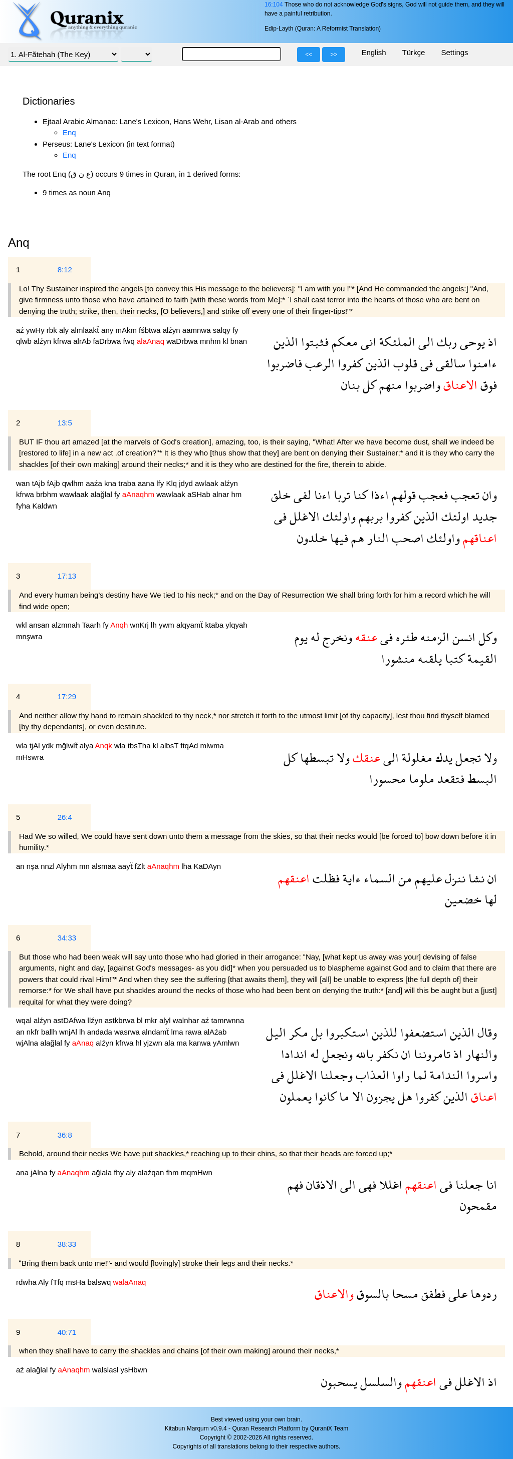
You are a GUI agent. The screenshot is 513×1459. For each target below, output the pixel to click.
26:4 (65, 817)
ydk (49, 745)
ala (170, 1043)
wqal (25, 1020)
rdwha (27, 1282)
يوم (301, 637)
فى (425, 363)
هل (403, 1096)
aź (21, 330)
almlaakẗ (86, 330)
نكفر (385, 1054)
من (403, 878)
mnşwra (29, 636)
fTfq (58, 1282)
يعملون (296, 1096)
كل (368, 384)
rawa (194, 1032)
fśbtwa (151, 330)
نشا (474, 878)
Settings (454, 52)
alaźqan (152, 1172)
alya (87, 745)
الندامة (445, 1075)
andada (100, 1032)
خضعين (463, 899)
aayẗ (126, 866)
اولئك (453, 516)
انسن (462, 637)
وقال (485, 1032)
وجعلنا (335, 1075)
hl (140, 1043)
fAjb (54, 483)
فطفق (431, 1293)
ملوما (420, 778)
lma (178, 1032)
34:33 (67, 937)
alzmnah (67, 625)
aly (65, 330)
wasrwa (128, 1032)
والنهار (479, 1054)
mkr (152, 1020)
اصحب (406, 538)
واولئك (338, 516)
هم (356, 538)
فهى (366, 1184)
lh (155, 625)
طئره (405, 637)
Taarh (92, 625)
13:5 (65, 422)
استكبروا (346, 1032)
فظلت (325, 878)
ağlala (103, 1172)
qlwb (25, 341)
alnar (221, 494)
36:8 (65, 1135)
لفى (301, 494)
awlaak (207, 483)
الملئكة (395, 341)
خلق (281, 494)
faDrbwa (108, 341)
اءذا (378, 494)
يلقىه (428, 658)
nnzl (48, 866)
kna (111, 483)
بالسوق (371, 1293)
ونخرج (336, 637)
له (314, 637)
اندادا (294, 1054)
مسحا (403, 1293)
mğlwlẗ (68, 745)
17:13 (67, 576)
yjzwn (153, 1043)
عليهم (427, 878)
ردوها (482, 1293)
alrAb (83, 341)
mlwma (212, 745)
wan (24, 483)
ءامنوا (481, 363)
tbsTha (140, 745)
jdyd (187, 483)
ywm (167, 625)
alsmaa (105, 866)
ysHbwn (133, 1369)
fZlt (141, 866)
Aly (44, 1282)
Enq (69, 132)
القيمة (480, 658)
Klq (172, 483)
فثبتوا (313, 341)
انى (367, 341)
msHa (76, 1282)
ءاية (350, 878)
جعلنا (467, 1184)
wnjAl (69, 1032)
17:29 (67, 696)
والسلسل (379, 1381)
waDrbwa (183, 341)
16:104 (274, 4)
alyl (166, 1020)
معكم (343, 341)
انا (490, 1184)
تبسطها (315, 757)
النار (376, 538)
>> (333, 54)
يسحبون (339, 1381)
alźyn (172, 330)
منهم (389, 384)
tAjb (39, 483)
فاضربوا (284, 363)
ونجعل (336, 1054)
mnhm (211, 341)
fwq (130, 341)
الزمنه (433, 637)
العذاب (371, 1075)
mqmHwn (196, 1172)
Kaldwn (45, 506)
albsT (170, 745)
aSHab (199, 494)
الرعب (318, 363)
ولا (489, 757)
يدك (442, 757)
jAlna (40, 1172)
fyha (24, 506)
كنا (359, 494)
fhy (120, 1172)
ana (23, 1172)
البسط (480, 778)
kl (226, 341)
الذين (286, 341)
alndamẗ (156, 1032)
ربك (445, 341)
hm (236, 494)
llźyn (96, 1020)
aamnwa (197, 330)
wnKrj (140, 625)
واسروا (480, 1075)
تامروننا (430, 1054)
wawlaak (75, 494)
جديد (483, 516)
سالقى (449, 363)
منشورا (398, 658)
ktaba (215, 625)
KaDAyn (207, 866)
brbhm (48, 494)
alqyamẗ (190, 625)
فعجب (432, 494)
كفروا (349, 363)
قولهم (402, 494)
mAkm (127, 330)
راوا (399, 1075)
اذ (491, 341)
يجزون (379, 1096)
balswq (100, 1282)
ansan (40, 625)
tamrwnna (227, 1020)
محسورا (387, 778)
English (373, 52)
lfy (161, 483)
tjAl (36, 745)
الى (424, 341)
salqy (222, 330)
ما (342, 1096)
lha (187, 866)
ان (490, 878)
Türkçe (413, 52)
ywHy (36, 330)
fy (235, 330)
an (21, 866)
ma (182, 1043)
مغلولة (415, 757)
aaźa (95, 483)
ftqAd (190, 745)
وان (488, 494)
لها (489, 899)
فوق (487, 384)
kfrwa (63, 341)
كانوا (324, 1096)
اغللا (389, 1184)
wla (23, 745)
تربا (340, 494)
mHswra (30, 757)
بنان (350, 384)
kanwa (201, 1043)
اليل (276, 1032)
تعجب (463, 494)
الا (356, 1096)
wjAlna (28, 1043)
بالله (363, 1054)
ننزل (453, 878)
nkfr (34, 1032)
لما (418, 1075)
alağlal (102, 494)
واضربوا (421, 384)
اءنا (321, 494)
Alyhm (67, 866)
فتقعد (449, 778)
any (108, 330)
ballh (50, 1032)
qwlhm (74, 483)
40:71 (67, 1332)
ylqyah (236, 625)
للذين (383, 1032)
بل (315, 1032)
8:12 (65, 269)
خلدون (312, 538)
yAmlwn (226, 1043)
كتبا (453, 658)
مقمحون (478, 1205)
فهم (295, 1184)
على (456, 1293)
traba (127, 483)
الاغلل (303, 516)
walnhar (187, 1020)
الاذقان (320, 1184)
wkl (22, 625)
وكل (486, 637)
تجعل (466, 757)
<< (308, 54)
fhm (173, 1172)
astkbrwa (121, 1020)
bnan (238, 341)
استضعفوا (422, 1032)
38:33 (67, 1244)
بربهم (369, 516)
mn (85, 866)
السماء (378, 878)
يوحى (471, 341)
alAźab (214, 1032)
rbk (53, 330)
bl (141, 1020)
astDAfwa (70, 1020)
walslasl (106, 1369)
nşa (34, 866)
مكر (297, 1032)
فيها (337, 538)
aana (147, 483)
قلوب (403, 363)
